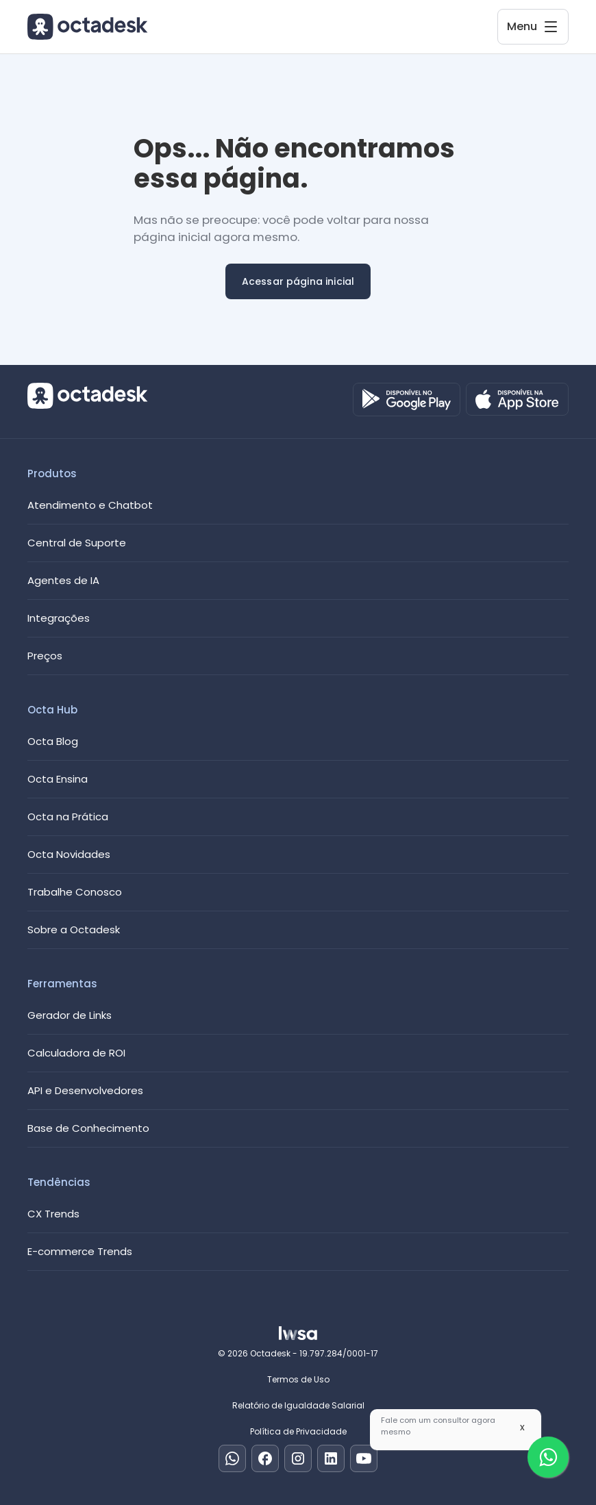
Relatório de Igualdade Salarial (298, 1405)
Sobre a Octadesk (73, 929)
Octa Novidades (68, 854)
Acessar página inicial (298, 281)
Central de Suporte (76, 542)
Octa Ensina (57, 779)
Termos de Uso (298, 1379)
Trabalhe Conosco (74, 892)
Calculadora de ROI (76, 1053)
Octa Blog (52, 741)
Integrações (58, 618)
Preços (44, 655)
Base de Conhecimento (88, 1128)
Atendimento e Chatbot (90, 505)
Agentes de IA (63, 580)
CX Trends (53, 1213)
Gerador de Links (69, 1015)
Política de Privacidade (298, 1431)
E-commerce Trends (79, 1251)
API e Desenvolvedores (85, 1090)
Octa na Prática (67, 816)
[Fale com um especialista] (548, 1457)
